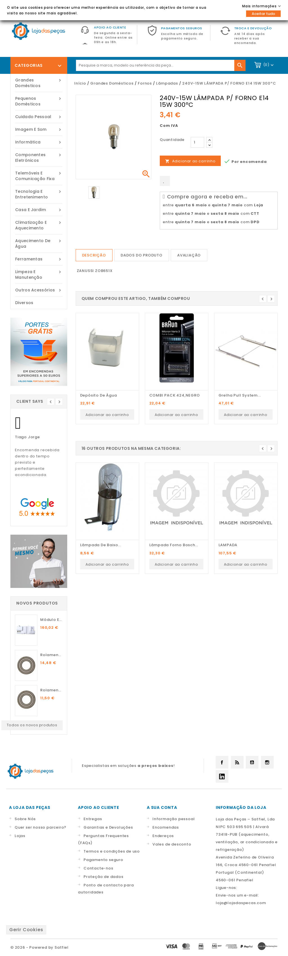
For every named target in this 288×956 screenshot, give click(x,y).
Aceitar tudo (263, 13)
